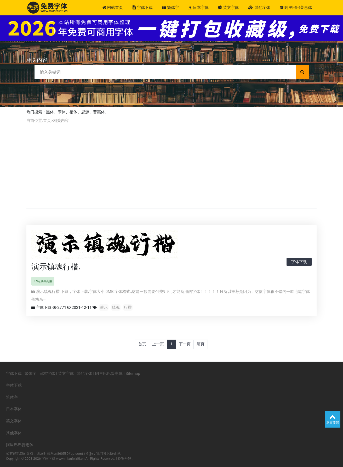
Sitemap (132, 373)
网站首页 (112, 7)
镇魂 (116, 307)
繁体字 (170, 7)
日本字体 (198, 7)
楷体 (73, 112)
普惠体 (99, 112)
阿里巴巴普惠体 (296, 7)
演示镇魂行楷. (56, 266)
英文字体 (228, 7)
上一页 (158, 344)
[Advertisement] (171, 166)
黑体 (50, 112)
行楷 (128, 307)
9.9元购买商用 (43, 281)
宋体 (62, 112)
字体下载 (143, 7)
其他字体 (259, 7)
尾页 (200, 344)
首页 (47, 120)
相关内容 (61, 120)
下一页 (185, 344)
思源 (85, 112)
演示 (104, 307)
